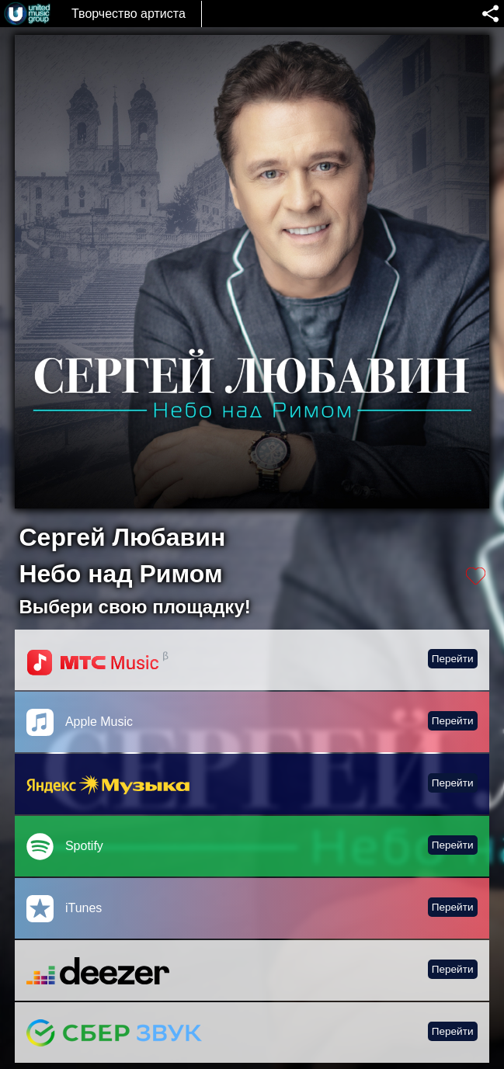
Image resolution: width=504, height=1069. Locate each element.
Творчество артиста (128, 13)
